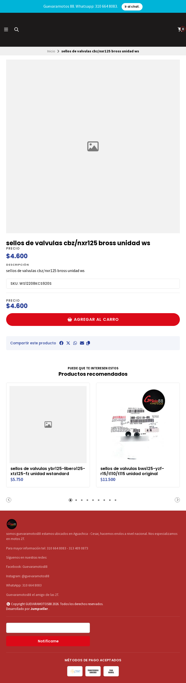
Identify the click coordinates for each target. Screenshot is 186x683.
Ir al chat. (132, 7)
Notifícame (48, 641)
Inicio (51, 51)
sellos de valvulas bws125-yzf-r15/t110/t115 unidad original (132, 471)
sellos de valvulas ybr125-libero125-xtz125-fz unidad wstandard (47, 471)
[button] (88, 343)
